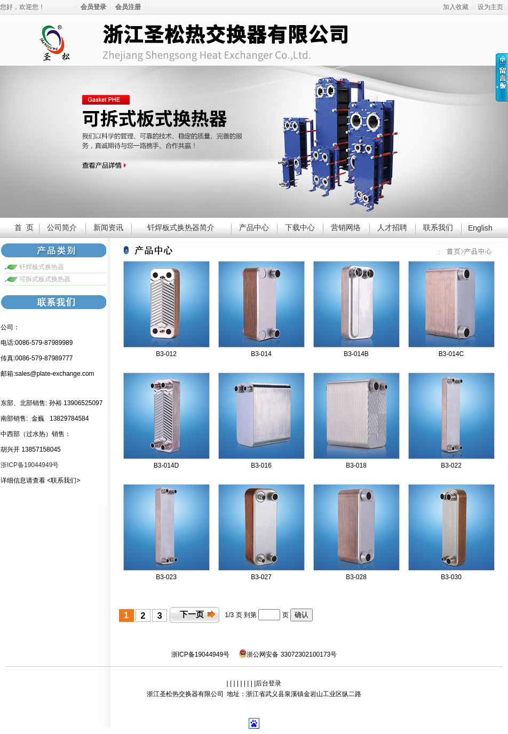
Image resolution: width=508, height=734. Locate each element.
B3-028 (356, 577)
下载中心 (300, 227)
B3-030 (451, 577)
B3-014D (166, 465)
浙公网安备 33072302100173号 (288, 653)
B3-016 (261, 465)
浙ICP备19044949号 (200, 654)
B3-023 (166, 577)
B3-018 (356, 465)
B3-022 (451, 465)
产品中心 (254, 227)
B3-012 (166, 354)
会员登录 (93, 7)
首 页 (24, 227)
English (480, 228)
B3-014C (451, 354)
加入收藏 (456, 7)
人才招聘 (392, 227)
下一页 (192, 614)
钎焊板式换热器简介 (181, 227)
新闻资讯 (108, 227)
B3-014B (356, 354)
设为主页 (490, 7)
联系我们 (438, 227)
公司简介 (62, 227)
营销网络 (346, 227)
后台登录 (268, 683)
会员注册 (128, 7)
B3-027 (261, 577)
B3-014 (261, 354)
